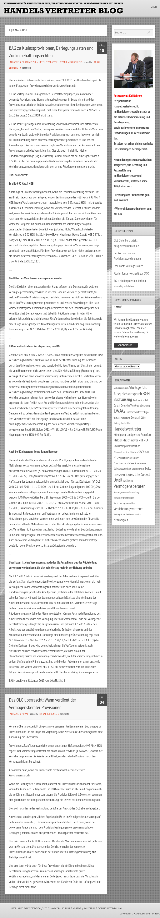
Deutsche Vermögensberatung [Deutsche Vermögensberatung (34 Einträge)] (135, 405)
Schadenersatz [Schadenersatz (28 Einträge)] (141, 463)
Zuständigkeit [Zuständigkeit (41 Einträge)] (121, 520)
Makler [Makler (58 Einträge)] (118, 440)
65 (90, 240)
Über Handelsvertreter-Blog (25, 908)
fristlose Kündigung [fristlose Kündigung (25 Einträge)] (122, 417)
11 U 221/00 (39, 487)
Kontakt (77, 908)
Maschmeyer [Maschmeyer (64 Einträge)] (130, 440)
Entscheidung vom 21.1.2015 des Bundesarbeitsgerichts (71, 80)
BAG (11, 681)
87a (72, 203)
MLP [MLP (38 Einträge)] (146, 440)
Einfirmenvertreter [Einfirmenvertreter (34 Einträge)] (135, 412)
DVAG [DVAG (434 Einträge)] (119, 411)
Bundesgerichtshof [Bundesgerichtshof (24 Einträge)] (140, 399)
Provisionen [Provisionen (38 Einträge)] (133, 458)
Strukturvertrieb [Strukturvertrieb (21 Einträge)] (138, 468)
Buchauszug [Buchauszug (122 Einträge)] (123, 399)
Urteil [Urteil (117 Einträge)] (118, 480)
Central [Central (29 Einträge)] (117, 405)
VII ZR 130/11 (59, 429)
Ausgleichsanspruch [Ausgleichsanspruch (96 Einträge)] (128, 393)
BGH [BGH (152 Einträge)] (146, 393)
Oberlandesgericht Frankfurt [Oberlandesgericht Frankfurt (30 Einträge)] (127, 446)
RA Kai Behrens (48, 713)
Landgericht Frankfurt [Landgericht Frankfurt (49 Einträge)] (138, 434)
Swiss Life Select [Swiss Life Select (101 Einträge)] (138, 474)
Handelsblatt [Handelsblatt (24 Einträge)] (126, 423)
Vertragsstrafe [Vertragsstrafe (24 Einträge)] (119, 514)
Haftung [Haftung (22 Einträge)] (117, 423)
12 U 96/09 (61, 329)
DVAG (26, 713)
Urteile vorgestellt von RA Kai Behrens (60, 62)
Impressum (89, 908)
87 (96, 235)
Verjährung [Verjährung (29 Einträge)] (128, 480)
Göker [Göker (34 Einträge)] (143, 417)
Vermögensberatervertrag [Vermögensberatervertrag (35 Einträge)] (126, 492)
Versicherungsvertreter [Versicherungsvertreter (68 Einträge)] (128, 508)
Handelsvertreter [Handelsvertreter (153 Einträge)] (127, 429)
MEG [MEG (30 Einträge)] (141, 440)
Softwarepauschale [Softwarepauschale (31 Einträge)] (122, 469)
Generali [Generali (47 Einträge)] (135, 417)
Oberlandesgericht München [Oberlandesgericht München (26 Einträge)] (126, 452)
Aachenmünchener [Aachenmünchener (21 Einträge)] (121, 387)
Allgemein (15, 62)
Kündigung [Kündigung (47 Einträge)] (120, 434)
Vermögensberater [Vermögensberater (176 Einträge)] (129, 486)
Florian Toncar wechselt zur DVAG (132, 273)
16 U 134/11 (56, 640)
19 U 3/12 (50, 503)
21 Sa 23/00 (77, 497)
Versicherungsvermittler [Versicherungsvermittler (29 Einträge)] (124, 503)
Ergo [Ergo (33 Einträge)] (146, 412)
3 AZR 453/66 (86, 256)
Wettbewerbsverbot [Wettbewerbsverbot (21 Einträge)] (133, 514)
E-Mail (118, 307)
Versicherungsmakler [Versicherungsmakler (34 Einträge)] (124, 498)
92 (91, 197)
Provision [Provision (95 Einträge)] (120, 457)
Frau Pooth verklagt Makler (128, 266)
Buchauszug (29, 62)
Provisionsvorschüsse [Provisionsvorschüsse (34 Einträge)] (124, 463)
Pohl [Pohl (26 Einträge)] (147, 452)
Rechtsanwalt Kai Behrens (57, 908)
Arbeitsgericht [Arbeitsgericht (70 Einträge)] (138, 387)
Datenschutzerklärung (133, 332)
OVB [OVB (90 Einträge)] (142, 451)
